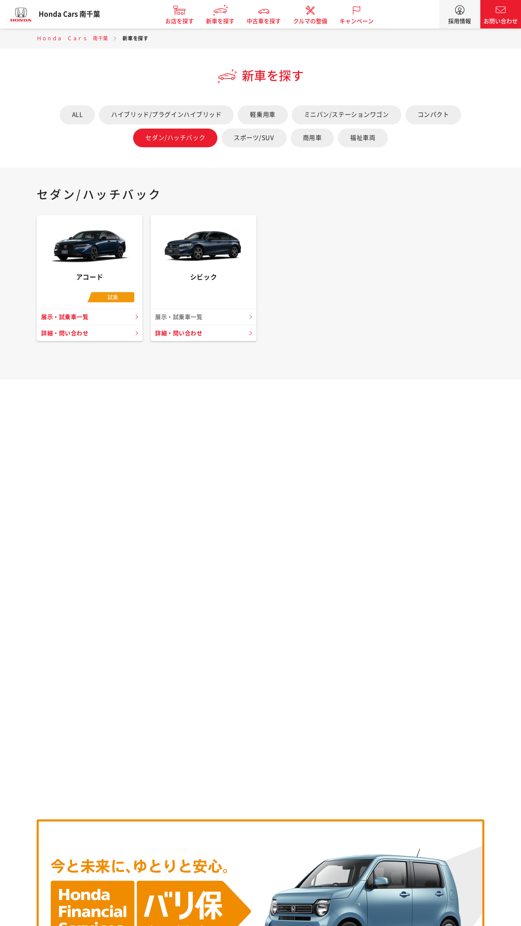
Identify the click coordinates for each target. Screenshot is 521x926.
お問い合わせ (501, 21)
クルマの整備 (316, 21)
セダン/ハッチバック (175, 138)
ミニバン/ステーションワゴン (346, 114)
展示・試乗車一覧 (66, 317)
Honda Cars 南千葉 (75, 14)
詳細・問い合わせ (66, 333)
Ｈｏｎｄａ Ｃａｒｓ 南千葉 (72, 38)
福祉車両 (362, 138)
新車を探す (226, 21)
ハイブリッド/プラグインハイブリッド (166, 114)
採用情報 (459, 21)
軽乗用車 (262, 114)
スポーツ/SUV (254, 138)
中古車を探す (270, 21)
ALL (77, 114)
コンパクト (433, 114)
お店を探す (185, 21)
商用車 (312, 138)
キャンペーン (363, 21)
